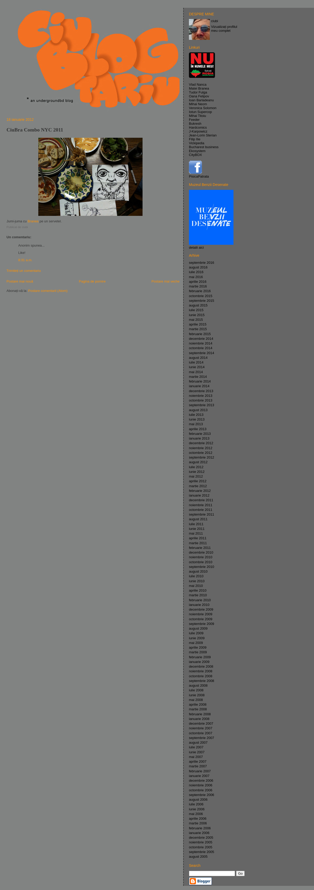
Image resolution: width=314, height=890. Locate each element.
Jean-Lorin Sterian (203, 135)
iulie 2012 (196, 467)
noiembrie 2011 (200, 505)
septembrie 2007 (201, 738)
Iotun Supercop (200, 112)
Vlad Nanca (197, 84)
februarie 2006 (200, 828)
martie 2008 (198, 709)
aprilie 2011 (197, 538)
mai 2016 (196, 277)
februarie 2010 (200, 600)
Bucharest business (203, 147)
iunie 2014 (197, 367)
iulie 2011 (196, 524)
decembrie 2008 (201, 666)
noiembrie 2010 (200, 557)
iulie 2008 (196, 690)
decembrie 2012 (201, 443)
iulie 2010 (196, 576)
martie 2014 (198, 377)
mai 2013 (196, 424)
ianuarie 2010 (199, 605)
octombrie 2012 (200, 453)
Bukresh (195, 124)
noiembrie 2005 (200, 842)
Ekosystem (197, 151)
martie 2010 (198, 595)
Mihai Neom (198, 104)
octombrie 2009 (200, 619)
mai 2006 (196, 814)
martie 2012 (198, 486)
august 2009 (198, 628)
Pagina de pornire (92, 281)
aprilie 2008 (197, 704)
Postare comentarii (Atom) (47, 291)
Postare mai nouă (20, 281)
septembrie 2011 (201, 514)
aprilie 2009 (197, 647)
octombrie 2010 (200, 562)
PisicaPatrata (199, 176)
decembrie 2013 (201, 391)
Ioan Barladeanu (201, 100)
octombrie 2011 (200, 510)
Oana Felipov (199, 96)
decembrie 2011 (201, 500)
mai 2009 (196, 643)
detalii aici (196, 247)
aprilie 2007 (197, 761)
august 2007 (198, 742)
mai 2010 (196, 586)
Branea (33, 221)
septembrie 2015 (201, 301)
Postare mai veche (165, 281)
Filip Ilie (194, 139)
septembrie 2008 (201, 681)
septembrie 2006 (201, 795)
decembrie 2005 (201, 837)
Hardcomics (198, 127)
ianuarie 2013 (199, 438)
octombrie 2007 (200, 733)
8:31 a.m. (25, 260)
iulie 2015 (196, 310)
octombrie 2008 (200, 676)
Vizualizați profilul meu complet (224, 29)
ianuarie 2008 (199, 719)
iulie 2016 (196, 272)
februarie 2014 (200, 381)
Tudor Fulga (198, 92)
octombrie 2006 (200, 790)
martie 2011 (198, 543)
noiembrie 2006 (200, 785)
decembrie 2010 (201, 552)
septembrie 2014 (201, 353)
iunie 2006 (197, 809)
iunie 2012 (197, 472)
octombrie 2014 (200, 348)
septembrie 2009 (201, 624)
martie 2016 (198, 286)
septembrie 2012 (201, 457)
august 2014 (198, 358)
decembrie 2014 (201, 339)
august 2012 (198, 462)
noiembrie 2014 (200, 343)
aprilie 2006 (197, 818)
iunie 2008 (197, 695)
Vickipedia (196, 143)
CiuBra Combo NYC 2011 (35, 130)
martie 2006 (198, 823)
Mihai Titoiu (197, 116)
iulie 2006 (196, 804)
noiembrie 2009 (200, 614)
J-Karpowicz (198, 131)
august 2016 (198, 267)
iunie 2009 (197, 638)
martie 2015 (198, 329)
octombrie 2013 (200, 400)
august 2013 (198, 410)
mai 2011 (196, 533)
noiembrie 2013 (200, 396)
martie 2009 (198, 652)
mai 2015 (196, 320)
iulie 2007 (196, 747)
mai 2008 (196, 700)
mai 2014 (196, 372)
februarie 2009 (200, 657)
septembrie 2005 (201, 852)
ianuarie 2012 (199, 495)
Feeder (194, 120)
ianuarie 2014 (199, 386)
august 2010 (198, 571)
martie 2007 (198, 766)
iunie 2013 (197, 419)
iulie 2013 (196, 415)
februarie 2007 (200, 771)
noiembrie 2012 (200, 448)
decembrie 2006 (201, 780)
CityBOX (195, 155)
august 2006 (198, 799)
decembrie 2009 (201, 609)
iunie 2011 (197, 529)
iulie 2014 (196, 362)
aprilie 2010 (197, 590)
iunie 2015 (197, 315)
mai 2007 (196, 757)
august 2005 (198, 856)
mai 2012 (196, 476)
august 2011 (198, 519)
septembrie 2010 (201, 567)
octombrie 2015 (200, 296)
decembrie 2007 (201, 723)
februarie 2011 (200, 548)
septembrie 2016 (201, 263)
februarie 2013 (200, 434)
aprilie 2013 (197, 429)
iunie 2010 (197, 581)
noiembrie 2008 (200, 671)
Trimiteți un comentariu (24, 271)
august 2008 (198, 685)
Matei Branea (199, 88)
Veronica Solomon (203, 108)
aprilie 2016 (197, 282)
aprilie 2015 (197, 324)
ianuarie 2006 (199, 833)
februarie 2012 (200, 491)
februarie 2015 (200, 334)
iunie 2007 (197, 752)
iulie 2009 (196, 633)
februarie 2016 (200, 291)
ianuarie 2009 (199, 662)
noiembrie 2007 (200, 728)
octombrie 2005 (200, 847)
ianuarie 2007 (199, 776)
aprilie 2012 (197, 481)
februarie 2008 (200, 714)
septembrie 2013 (201, 405)
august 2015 (198, 305)
